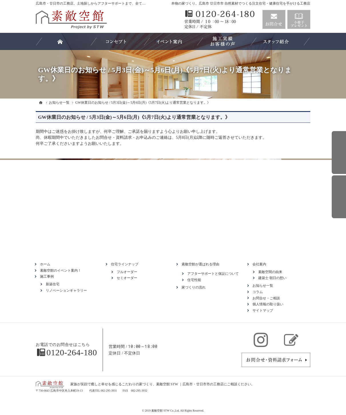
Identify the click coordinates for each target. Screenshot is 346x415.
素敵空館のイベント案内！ (60, 270)
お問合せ (274, 19)
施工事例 (47, 276)
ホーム (45, 264)
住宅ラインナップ (124, 264)
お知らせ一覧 (262, 286)
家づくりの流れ (194, 287)
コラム (257, 292)
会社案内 (259, 264)
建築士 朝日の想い (272, 278)
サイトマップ (262, 310)
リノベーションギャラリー (66, 290)
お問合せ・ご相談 (266, 298)
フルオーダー (127, 272)
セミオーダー (127, 278)
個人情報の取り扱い (267, 304)
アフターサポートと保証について (213, 274)
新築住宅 (52, 284)
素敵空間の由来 (270, 272)
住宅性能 (194, 280)
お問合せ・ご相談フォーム (276, 360)
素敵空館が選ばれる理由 (200, 264)
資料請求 (298, 19)
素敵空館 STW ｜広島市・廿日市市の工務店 (190, 384)
